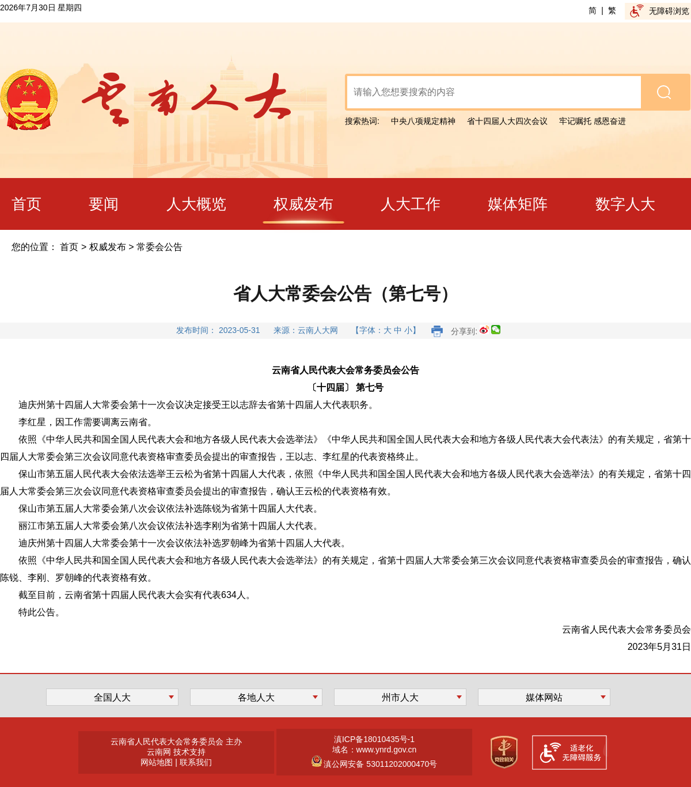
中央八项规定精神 (423, 121)
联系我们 (196, 762)
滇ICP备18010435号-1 (374, 739)
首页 (69, 247)
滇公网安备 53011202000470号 (380, 764)
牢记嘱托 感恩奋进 (592, 121)
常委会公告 (159, 247)
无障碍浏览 (669, 11)
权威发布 (107, 247)
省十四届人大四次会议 (507, 121)
